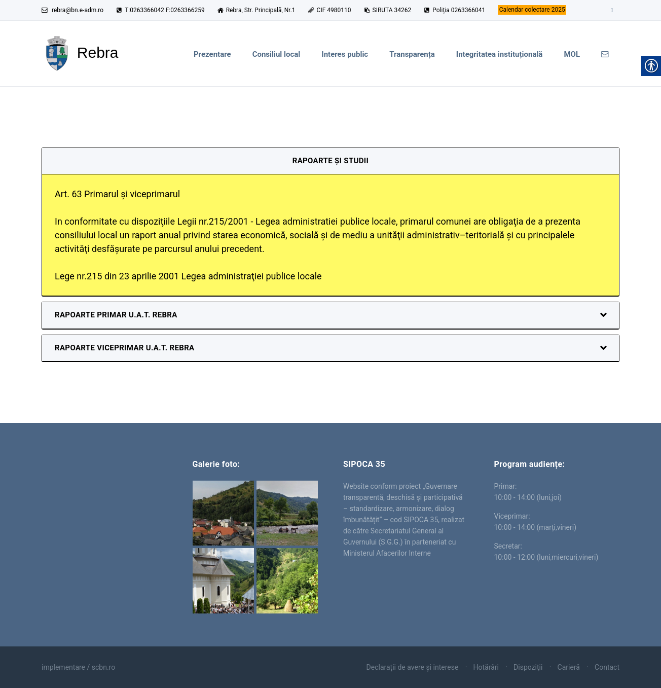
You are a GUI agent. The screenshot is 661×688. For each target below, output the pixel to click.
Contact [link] (607, 667)
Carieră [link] (569, 667)
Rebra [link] (104, 496)
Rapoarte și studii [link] (330, 160)
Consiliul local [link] (276, 54)
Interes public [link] (344, 54)
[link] (532, 10)
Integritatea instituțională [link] (499, 54)
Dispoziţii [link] (527, 667)
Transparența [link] (412, 54)
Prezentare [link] (212, 54)
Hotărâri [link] (486, 667)
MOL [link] (572, 54)
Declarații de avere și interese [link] (412, 667)
